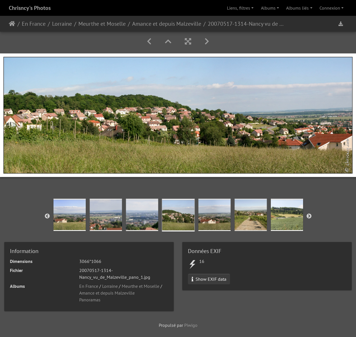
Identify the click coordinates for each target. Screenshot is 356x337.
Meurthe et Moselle (102, 23)
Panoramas (89, 300)
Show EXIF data (209, 279)
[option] (70, 215)
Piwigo (191, 325)
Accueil (12, 24)
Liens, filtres (238, 8)
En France (34, 23)
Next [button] (309, 216)
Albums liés (297, 8)
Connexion (329, 8)
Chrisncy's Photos (30, 8)
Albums (268, 8)
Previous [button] (47, 216)
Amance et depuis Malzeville (166, 23)
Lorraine (62, 23)
